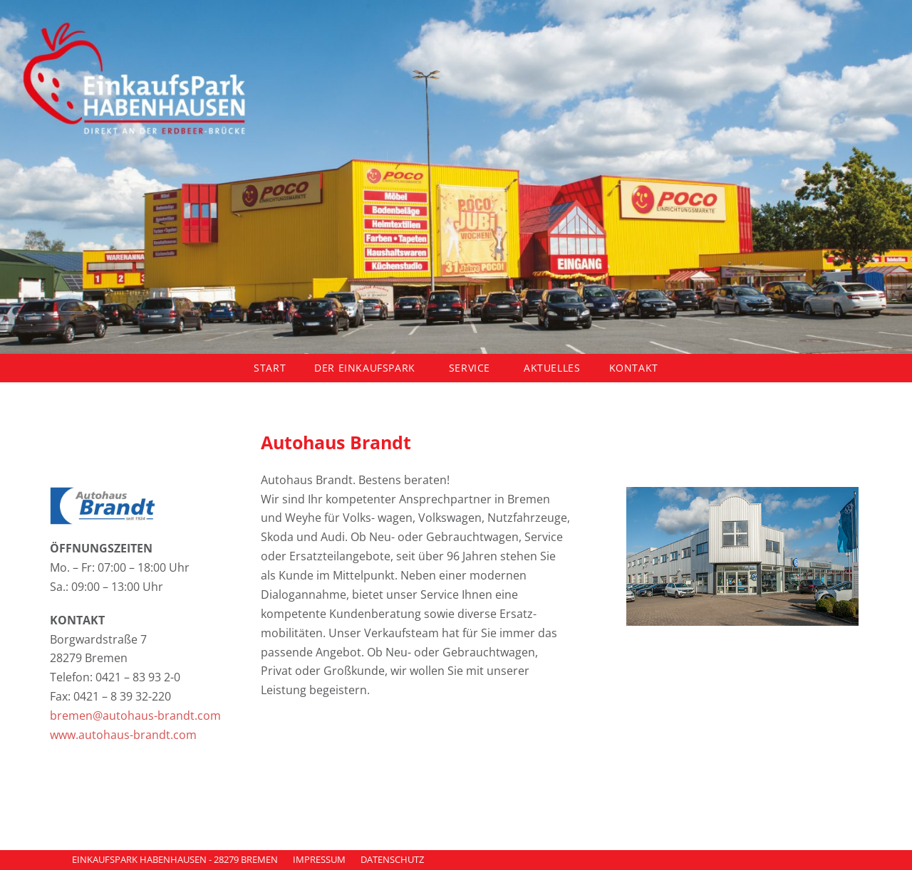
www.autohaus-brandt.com (123, 735)
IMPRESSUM (319, 859)
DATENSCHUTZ (392, 859)
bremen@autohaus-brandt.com (137, 715)
